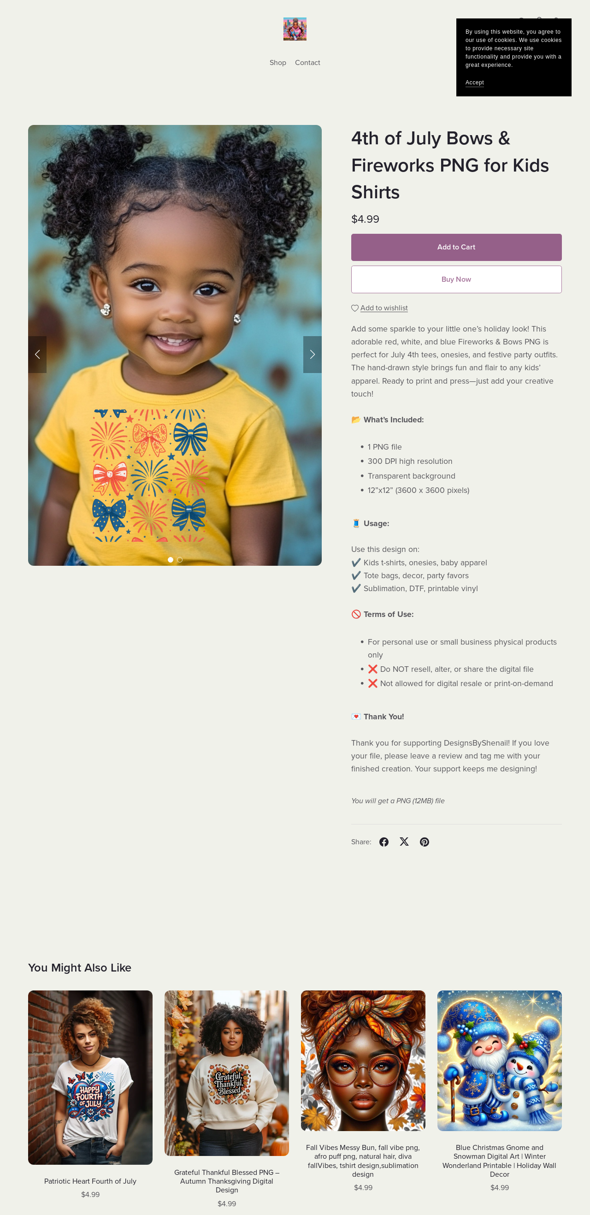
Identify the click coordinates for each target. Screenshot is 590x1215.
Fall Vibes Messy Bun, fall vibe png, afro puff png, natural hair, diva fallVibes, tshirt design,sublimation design (363, 1161)
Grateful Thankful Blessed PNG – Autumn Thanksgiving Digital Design (226, 1181)
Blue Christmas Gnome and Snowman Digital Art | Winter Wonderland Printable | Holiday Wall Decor (499, 1161)
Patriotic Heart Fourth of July (90, 1181)
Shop (278, 62)
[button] (37, 354)
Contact (307, 62)
